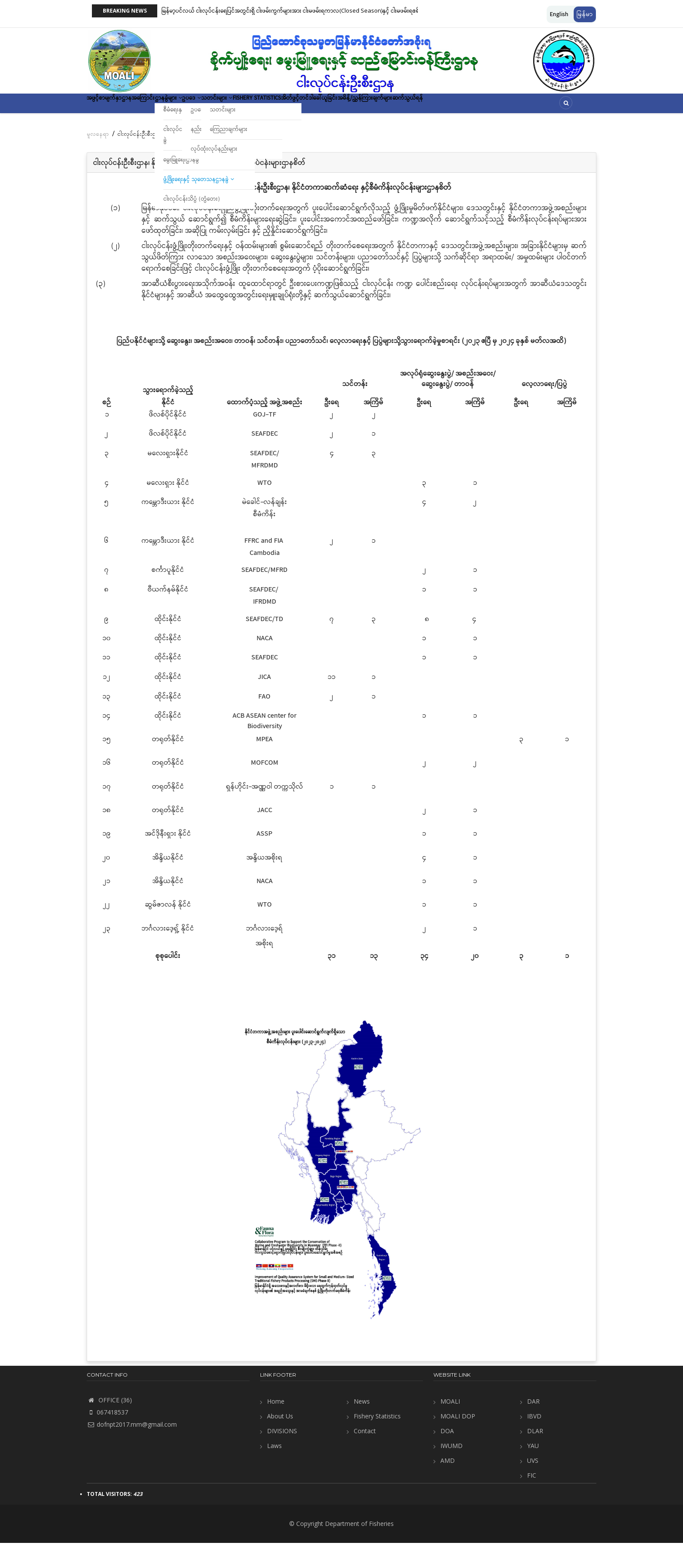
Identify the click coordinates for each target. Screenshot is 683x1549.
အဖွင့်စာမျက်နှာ (110, 106)
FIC (531, 1481)
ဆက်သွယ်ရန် (512, 106)
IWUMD (451, 1452)
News (362, 1407)
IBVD (534, 1422)
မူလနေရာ (98, 139)
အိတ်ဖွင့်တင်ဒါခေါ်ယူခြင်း (388, 106)
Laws (274, 1452)
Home (275, 1407)
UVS (532, 1466)
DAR (533, 1407)
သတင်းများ (269, 106)
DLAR (535, 1437)
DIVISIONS (282, 1437)
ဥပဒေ (233, 106)
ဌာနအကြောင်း (157, 106)
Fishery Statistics (322, 106)
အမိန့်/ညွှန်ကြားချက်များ (457, 106)
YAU (533, 1452)
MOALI (450, 1407)
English (559, 14)
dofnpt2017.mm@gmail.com (132, 1430)
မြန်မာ (585, 14)
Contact (365, 1437)
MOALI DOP (457, 1422)
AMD (447, 1466)
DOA (447, 1437)
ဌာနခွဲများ (199, 106)
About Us (280, 1422)
